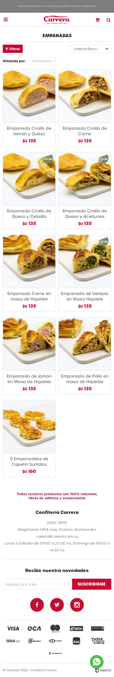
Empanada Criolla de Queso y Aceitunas (85, 213)
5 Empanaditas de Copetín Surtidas (29, 461)
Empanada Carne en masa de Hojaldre (29, 296)
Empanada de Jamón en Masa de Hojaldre (29, 379)
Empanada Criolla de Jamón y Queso (29, 131)
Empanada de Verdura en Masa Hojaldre (85, 296)
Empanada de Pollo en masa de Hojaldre (85, 379)
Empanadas (42, 61)
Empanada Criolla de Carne (85, 131)
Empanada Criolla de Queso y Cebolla (29, 213)
